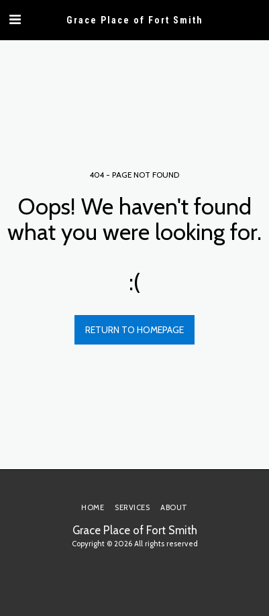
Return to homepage (134, 330)
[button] (14, 19)
